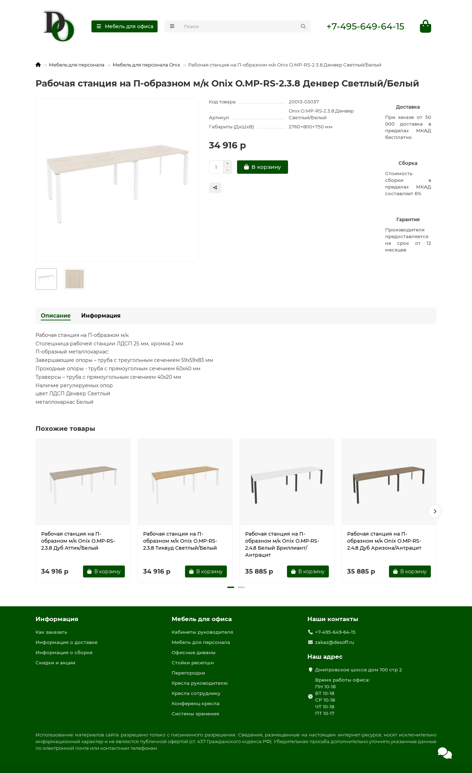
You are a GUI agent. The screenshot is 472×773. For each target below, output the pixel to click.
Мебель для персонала (76, 65)
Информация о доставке (66, 642)
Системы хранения (195, 713)
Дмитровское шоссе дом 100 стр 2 (358, 669)
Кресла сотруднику (196, 693)
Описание (56, 316)
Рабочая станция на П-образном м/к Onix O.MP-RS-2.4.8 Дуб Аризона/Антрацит (384, 541)
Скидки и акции (55, 662)
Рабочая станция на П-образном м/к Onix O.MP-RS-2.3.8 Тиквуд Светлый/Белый (180, 541)
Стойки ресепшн (193, 662)
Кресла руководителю (200, 683)
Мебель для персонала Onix (146, 65)
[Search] (245, 27)
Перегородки (188, 673)
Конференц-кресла (195, 703)
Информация (101, 316)
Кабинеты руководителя (202, 632)
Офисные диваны (194, 652)
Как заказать (51, 632)
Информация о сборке (64, 652)
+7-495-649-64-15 (365, 26)
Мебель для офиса (202, 618)
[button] (435, 512)
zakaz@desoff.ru (334, 642)
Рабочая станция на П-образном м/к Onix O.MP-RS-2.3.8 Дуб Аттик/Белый (78, 541)
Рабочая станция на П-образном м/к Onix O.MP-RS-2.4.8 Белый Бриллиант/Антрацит (282, 545)
